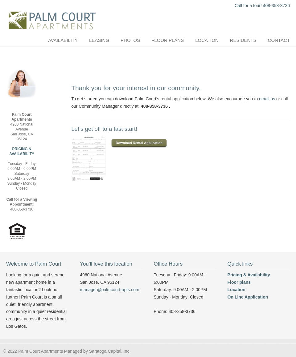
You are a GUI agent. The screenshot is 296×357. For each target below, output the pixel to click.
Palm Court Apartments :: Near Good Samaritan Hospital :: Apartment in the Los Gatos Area (52, 17)
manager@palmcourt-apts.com (109, 289)
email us (267, 98)
